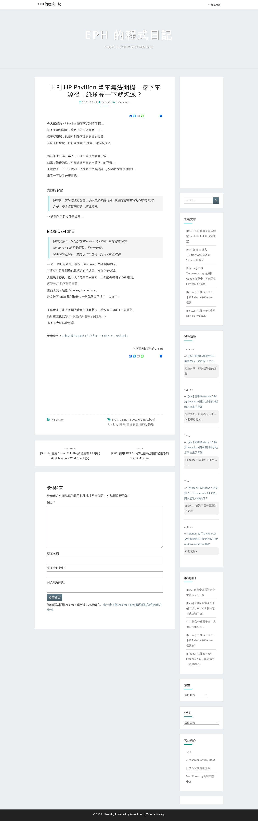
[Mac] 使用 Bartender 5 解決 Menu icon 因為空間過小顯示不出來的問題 (201, 401)
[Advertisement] (74, 384)
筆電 (143, 424)
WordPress (137, 814)
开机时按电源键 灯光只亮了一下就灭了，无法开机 (95, 336)
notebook (149, 419)
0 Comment (123, 102)
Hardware (57, 419)
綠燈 (151, 424)
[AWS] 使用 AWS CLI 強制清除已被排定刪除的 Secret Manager (140, 453)
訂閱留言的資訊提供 (198, 768)
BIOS (115, 419)
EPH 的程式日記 (49, 4)
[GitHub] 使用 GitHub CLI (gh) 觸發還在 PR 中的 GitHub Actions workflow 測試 (70, 453)
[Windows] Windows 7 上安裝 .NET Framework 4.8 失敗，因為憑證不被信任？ (201, 493)
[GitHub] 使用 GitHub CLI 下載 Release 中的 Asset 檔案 (200, 297)
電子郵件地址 (56, 568)
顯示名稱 (53, 553)
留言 (51, 502)
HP (139, 419)
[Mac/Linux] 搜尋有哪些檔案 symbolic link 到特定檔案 (201, 236)
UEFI (122, 424)
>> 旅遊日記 (214, 4)
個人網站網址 (56, 582)
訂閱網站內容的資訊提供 (200, 760)
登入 (189, 752)
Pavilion (112, 424)
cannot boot (128, 419)
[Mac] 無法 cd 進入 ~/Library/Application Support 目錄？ (198, 255)
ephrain (107, 102)
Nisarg (160, 814)
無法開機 (132, 424)
